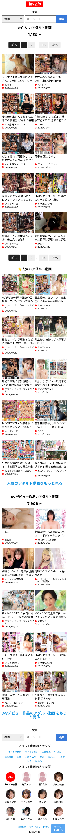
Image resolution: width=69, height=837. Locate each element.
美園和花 (58, 796)
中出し (57, 751)
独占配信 (8, 756)
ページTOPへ (58, 828)
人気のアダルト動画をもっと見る (34, 483)
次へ (55, 45)
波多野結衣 (58, 779)
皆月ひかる (26, 813)
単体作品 (46, 751)
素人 (29, 761)
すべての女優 (10, 779)
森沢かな (10, 813)
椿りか (42, 796)
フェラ (61, 756)
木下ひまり (26, 796)
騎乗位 (38, 761)
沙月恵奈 (42, 813)
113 (44, 45)
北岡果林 (42, 779)
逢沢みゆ (26, 779)
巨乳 (19, 756)
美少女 (51, 756)
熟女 (42, 756)
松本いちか (58, 813)
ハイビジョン (31, 751)
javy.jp (35, 4)
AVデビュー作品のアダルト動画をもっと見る (34, 715)
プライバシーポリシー (40, 827)
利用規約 (22, 827)
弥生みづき (10, 796)
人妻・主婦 (30, 756)
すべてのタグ (14, 751)
